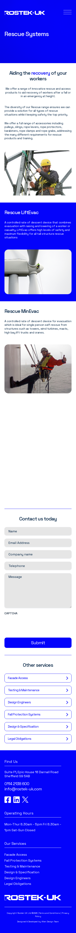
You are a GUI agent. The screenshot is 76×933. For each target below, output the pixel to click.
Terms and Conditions (49, 913)
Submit (38, 644)
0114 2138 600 (16, 783)
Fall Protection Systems (24, 716)
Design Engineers (19, 704)
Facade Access (18, 680)
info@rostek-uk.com (23, 789)
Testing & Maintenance (23, 692)
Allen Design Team (50, 921)
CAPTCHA (10, 615)
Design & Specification (23, 728)
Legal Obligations (19, 741)
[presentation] (35, 627)
